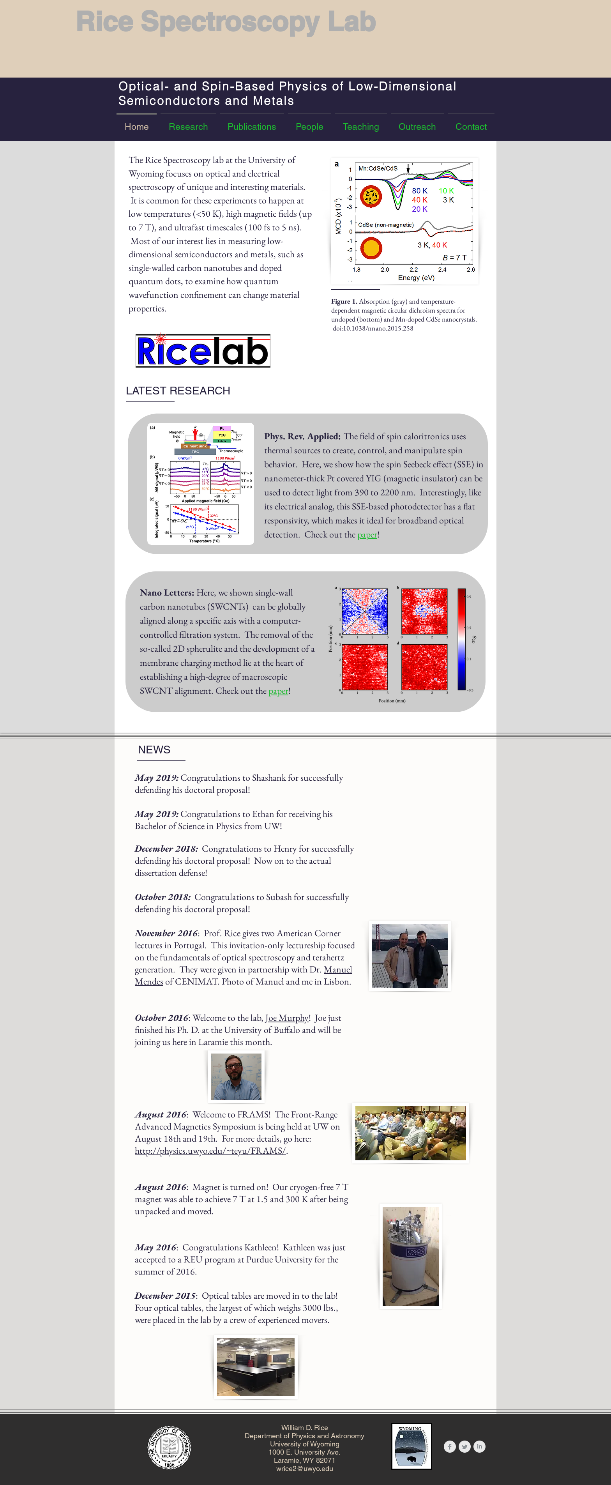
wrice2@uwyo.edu (304, 1468)
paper (367, 534)
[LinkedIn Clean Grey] (479, 1447)
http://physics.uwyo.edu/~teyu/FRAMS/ (210, 1150)
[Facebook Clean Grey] (450, 1447)
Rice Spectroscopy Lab (225, 21)
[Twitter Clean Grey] (465, 1447)
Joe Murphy (287, 1017)
